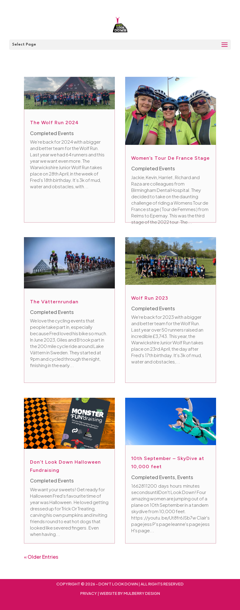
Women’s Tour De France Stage (170, 158)
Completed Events (52, 133)
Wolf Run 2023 (149, 298)
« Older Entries (41, 557)
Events (185, 477)
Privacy (88, 593)
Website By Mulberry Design (130, 593)
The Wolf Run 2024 (54, 122)
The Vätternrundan (54, 302)
